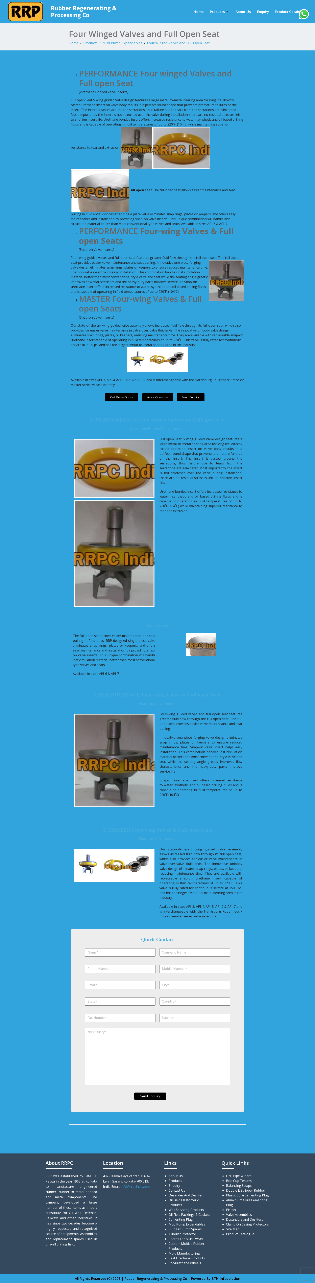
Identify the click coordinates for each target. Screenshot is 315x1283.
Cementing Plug (181, 1219)
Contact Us (177, 1190)
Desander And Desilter (186, 1195)
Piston (231, 1209)
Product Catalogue (292, 11)
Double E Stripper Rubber (245, 1190)
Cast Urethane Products (187, 1258)
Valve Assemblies (239, 1214)
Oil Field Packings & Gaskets (190, 1214)
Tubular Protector (182, 1234)
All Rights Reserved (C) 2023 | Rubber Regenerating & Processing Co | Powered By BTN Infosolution (157, 1278)
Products (219, 11)
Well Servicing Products (186, 1209)
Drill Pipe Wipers (238, 1175)
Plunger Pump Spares (185, 1229)
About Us (243, 11)
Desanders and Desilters (244, 1219)
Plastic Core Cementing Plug (247, 1195)
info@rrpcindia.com (135, 1186)
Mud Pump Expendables (122, 43)
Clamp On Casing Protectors (247, 1224)
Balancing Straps (239, 1185)
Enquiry (263, 11)
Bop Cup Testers (239, 1180)
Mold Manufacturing (184, 1253)
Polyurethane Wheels (185, 1263)
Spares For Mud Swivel (186, 1238)
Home (198, 11)
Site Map (232, 1229)
